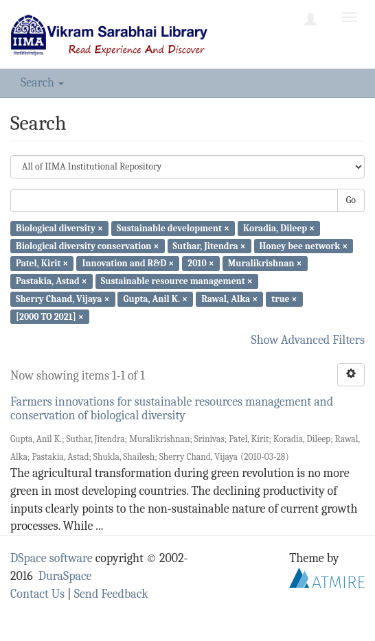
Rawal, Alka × (229, 299)
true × (284, 299)
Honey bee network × (304, 245)
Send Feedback (111, 594)
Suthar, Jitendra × (209, 245)
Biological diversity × (59, 228)
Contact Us (37, 594)
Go (351, 200)
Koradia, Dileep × (279, 228)
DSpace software (51, 558)
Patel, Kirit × (42, 263)
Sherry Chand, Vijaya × (62, 299)
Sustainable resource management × (177, 281)
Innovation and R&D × (128, 263)
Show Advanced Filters (308, 340)
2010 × (201, 263)
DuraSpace (65, 576)
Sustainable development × (173, 228)
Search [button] (42, 82)
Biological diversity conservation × (87, 245)
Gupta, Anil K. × (156, 299)
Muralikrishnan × (265, 263)
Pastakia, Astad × (51, 281)
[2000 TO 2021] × (50, 316)
